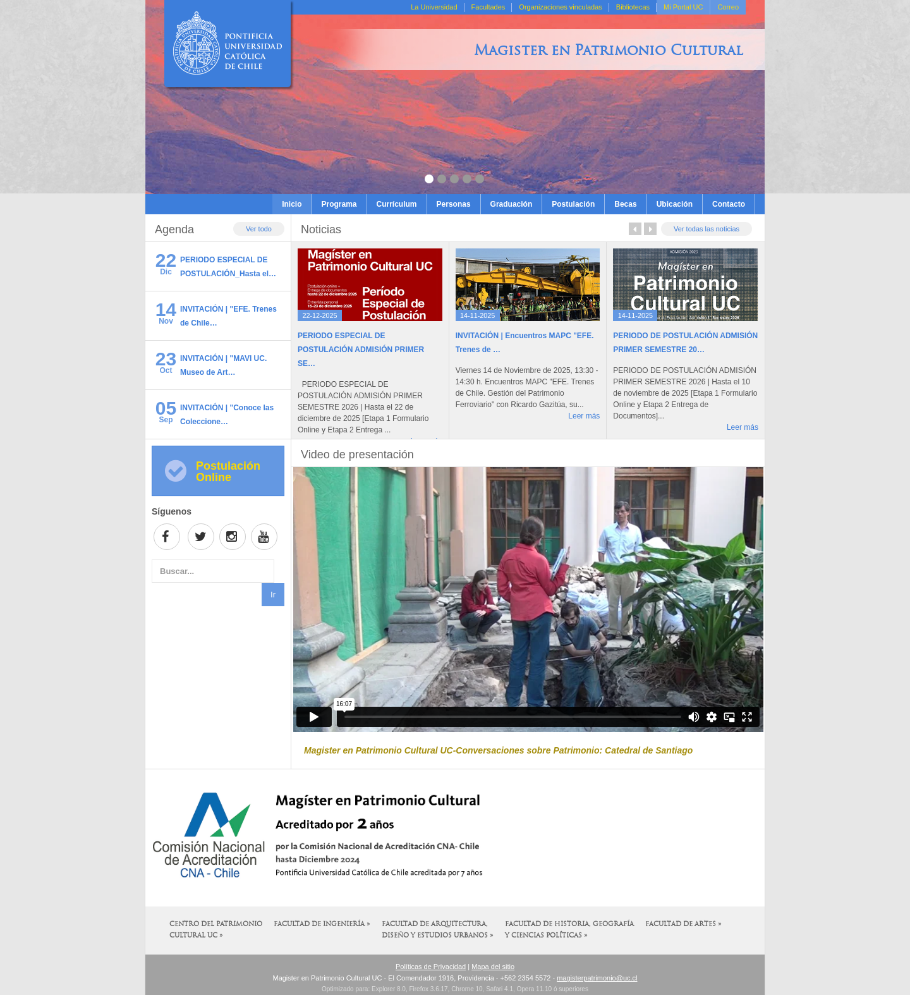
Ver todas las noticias (706, 229)
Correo (728, 7)
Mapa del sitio (492, 966)
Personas (454, 204)
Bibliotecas (633, 7)
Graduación (511, 204)
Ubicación (675, 204)
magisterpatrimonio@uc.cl (597, 978)
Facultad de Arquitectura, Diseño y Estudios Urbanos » (438, 930)
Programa (338, 204)
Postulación (573, 204)
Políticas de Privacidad (431, 966)
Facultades (488, 7)
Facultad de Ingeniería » (322, 924)
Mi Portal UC (683, 7)
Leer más (584, 416)
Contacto (728, 204)
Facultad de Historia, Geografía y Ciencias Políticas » (569, 930)
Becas (625, 204)
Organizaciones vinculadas (560, 7)
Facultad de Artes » (683, 924)
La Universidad (434, 7)
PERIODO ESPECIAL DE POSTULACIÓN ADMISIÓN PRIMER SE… (361, 349)
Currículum (397, 204)
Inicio (291, 204)
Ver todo (259, 229)
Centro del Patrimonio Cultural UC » (215, 930)
